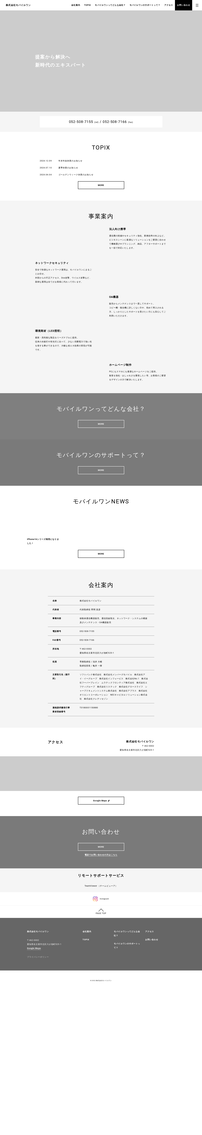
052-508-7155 (81, 122)
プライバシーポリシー (38, 1101)
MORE (101, 185)
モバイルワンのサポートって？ (145, 5)
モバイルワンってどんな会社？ (110, 5)
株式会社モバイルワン (38, 1076)
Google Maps (34, 1092)
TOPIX (87, 5)
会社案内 (75, 5)
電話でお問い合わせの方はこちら (101, 966)
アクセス (168, 5)
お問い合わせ (183, 5)
